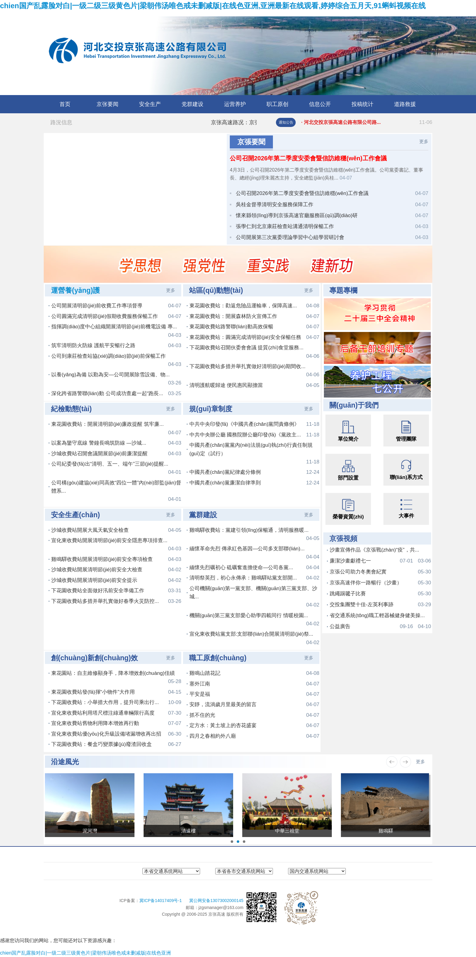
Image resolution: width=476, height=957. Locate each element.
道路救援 (405, 104)
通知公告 (286, 122)
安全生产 (150, 104)
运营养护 (235, 104)
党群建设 (192, 104)
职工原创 (277, 104)
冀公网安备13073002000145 (216, 900)
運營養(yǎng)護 (75, 290)
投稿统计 (362, 104)
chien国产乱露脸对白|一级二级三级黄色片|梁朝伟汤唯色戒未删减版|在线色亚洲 (85, 952)
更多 (423, 141)
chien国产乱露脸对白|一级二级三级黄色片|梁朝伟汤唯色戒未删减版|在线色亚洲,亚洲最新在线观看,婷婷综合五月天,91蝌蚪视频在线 (213, 6)
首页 (64, 104)
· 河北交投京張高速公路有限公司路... (366, 122)
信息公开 (320, 104)
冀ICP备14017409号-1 (161, 900)
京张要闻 (107, 104)
